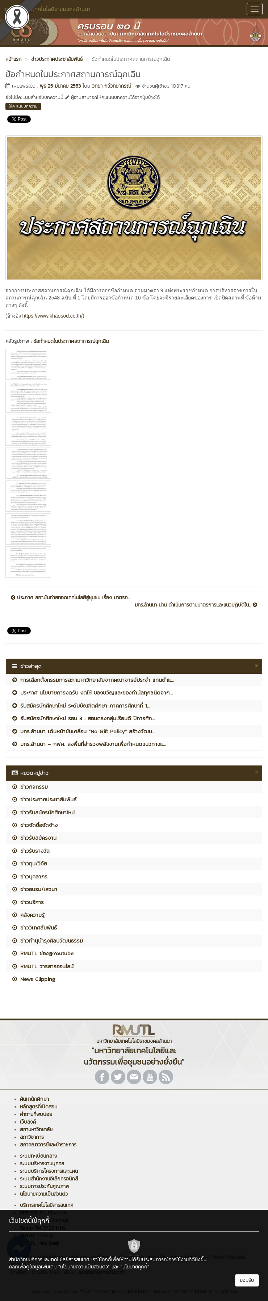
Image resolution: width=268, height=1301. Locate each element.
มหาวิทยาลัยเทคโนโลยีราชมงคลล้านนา (48, 9)
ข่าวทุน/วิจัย (29, 863)
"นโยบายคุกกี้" (135, 1267)
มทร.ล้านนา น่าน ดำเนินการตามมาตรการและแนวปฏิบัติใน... (196, 605)
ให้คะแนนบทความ (23, 106)
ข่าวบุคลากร (29, 876)
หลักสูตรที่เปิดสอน (38, 1107)
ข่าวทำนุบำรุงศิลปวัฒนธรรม (47, 940)
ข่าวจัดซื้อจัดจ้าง (34, 825)
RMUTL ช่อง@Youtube (42, 953)
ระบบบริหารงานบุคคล (42, 1163)
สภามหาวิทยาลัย (36, 1129)
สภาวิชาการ (32, 1137)
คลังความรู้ (28, 915)
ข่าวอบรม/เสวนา (34, 889)
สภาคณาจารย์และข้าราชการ (48, 1145)
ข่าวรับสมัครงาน (33, 838)
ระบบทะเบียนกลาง (38, 1156)
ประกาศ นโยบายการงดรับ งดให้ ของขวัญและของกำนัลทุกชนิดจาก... (92, 692)
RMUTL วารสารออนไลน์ (42, 966)
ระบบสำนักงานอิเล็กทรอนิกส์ (49, 1179)
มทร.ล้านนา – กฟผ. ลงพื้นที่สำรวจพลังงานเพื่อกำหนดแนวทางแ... (88, 744)
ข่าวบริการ (27, 902)
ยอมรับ (247, 1280)
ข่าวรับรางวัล (30, 851)
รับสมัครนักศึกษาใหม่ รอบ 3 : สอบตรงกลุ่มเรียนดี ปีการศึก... (83, 718)
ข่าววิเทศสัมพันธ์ (34, 927)
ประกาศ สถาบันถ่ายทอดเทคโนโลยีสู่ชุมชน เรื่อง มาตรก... (70, 597)
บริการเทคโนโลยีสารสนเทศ (47, 1205)
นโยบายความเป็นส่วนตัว (44, 1194)
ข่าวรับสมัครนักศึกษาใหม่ (43, 812)
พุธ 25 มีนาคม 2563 (60, 86)
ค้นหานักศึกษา (34, 1099)
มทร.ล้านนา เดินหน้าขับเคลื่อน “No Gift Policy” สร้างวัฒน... (83, 731)
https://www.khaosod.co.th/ (52, 316)
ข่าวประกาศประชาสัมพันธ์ (43, 799)
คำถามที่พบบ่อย (36, 1114)
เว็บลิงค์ (28, 1122)
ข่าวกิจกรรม (29, 786)
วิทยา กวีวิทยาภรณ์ (111, 86)
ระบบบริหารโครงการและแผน (49, 1171)
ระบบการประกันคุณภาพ (44, 1186)
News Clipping (33, 979)
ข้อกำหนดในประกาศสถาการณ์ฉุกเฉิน (71, 341)
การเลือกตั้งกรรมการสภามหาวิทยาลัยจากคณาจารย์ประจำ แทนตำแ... (92, 680)
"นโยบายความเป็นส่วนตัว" (84, 1267)
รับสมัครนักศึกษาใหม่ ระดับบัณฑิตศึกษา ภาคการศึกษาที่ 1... (80, 705)
